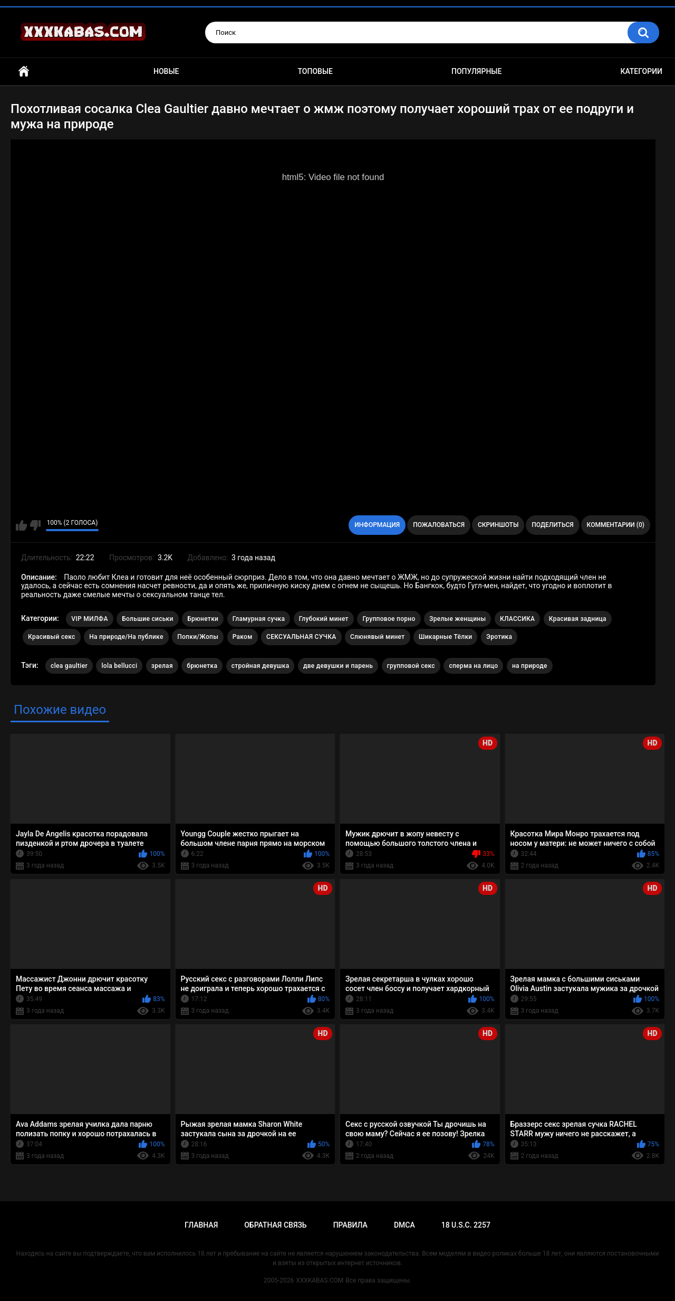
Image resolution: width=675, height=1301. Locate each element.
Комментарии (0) (615, 525)
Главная (24, 71)
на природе (529, 666)
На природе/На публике (126, 636)
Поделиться (552, 525)
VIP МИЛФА (89, 619)
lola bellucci (119, 666)
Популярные (476, 71)
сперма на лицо (473, 666)
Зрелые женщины (457, 619)
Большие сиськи (147, 619)
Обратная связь (275, 1225)
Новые (166, 71)
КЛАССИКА (517, 619)
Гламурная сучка (259, 619)
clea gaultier (69, 666)
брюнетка (202, 666)
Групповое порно (388, 619)
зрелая (162, 666)
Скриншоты (498, 525)
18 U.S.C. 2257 (465, 1225)
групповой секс (411, 666)
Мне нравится (21, 525)
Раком (243, 636)
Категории (641, 71)
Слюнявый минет (377, 636)
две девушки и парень (338, 666)
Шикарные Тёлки (445, 636)
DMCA (404, 1225)
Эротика (499, 636)
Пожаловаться (439, 525)
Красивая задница (577, 619)
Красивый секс (51, 636)
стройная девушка (261, 666)
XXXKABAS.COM (319, 1280)
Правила (350, 1225)
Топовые (315, 71)
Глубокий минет (324, 619)
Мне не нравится (35, 525)
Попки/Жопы (197, 636)
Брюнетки (202, 619)
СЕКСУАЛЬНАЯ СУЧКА (301, 636)
